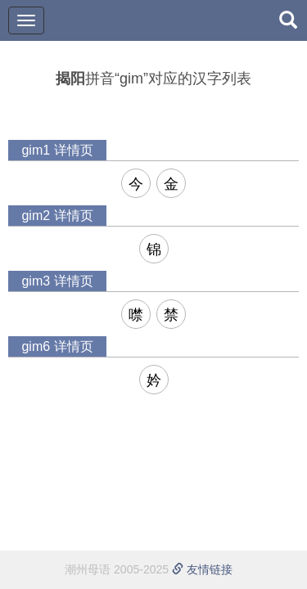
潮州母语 (88, 569)
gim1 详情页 (57, 150)
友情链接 (202, 569)
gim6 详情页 (57, 346)
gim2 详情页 (57, 216)
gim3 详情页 (57, 281)
